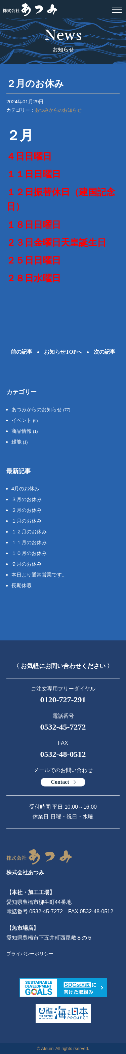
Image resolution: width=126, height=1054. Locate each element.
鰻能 (19, 442)
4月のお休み (25, 488)
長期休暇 (21, 585)
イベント (24, 420)
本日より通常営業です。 (39, 574)
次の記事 (104, 352)
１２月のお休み (29, 531)
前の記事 (21, 352)
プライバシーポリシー (29, 953)
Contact (60, 782)
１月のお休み (26, 521)
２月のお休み (26, 510)
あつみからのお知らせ (58, 110)
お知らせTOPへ (63, 352)
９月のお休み (26, 564)
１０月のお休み (29, 553)
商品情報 (24, 431)
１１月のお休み (29, 542)
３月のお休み (26, 499)
